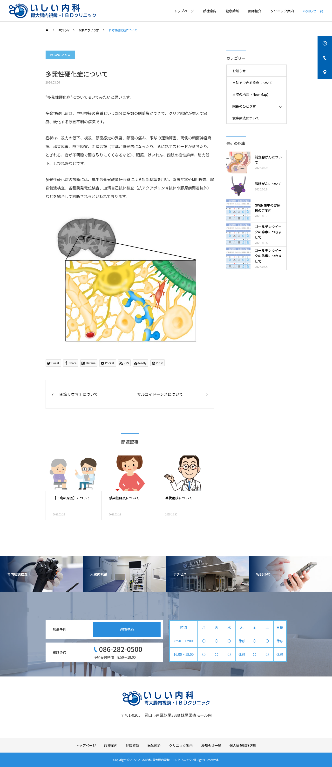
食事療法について (245, 118)
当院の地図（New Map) (250, 94)
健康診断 (232, 10)
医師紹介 (254, 10)
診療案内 (210, 10)
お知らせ (239, 70)
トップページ (184, 10)
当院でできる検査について (252, 82)
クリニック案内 (282, 10)
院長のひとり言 (60, 55)
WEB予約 (127, 629)
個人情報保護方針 (242, 745)
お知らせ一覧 (313, 10)
